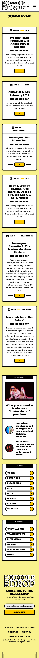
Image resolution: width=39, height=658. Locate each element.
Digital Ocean (25, 642)
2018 (27, 30)
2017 (27, 85)
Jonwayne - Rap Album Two (19, 139)
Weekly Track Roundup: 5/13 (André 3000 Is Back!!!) (20, 42)
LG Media (32, 640)
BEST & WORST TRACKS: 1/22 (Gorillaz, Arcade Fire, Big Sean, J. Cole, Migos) (19, 192)
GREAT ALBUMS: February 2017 (19, 94)
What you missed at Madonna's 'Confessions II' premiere (19, 410)
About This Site (25, 627)
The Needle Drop (19, 51)
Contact (13, 632)
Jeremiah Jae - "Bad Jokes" (19, 319)
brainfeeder (27, 236)
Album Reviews (20, 130)
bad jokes (26, 310)
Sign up (8, 627)
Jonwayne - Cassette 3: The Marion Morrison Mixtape (19, 248)
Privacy (26, 632)
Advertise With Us (19, 636)
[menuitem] (8, 627)
